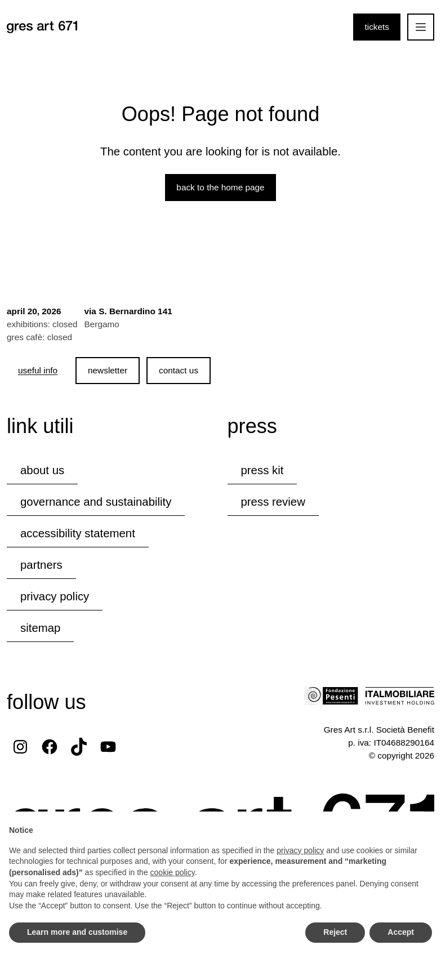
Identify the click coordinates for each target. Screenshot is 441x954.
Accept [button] (400, 932)
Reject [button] (335, 932)
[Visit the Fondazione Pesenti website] (331, 696)
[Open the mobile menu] (420, 27)
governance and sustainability (95, 502)
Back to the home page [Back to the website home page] (220, 187)
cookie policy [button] (172, 872)
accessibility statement (77, 533)
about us (42, 470)
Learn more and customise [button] (77, 932)
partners (41, 565)
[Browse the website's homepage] (42, 27)
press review (273, 502)
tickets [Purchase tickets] (376, 27)
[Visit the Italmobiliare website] (399, 696)
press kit (262, 470)
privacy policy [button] (300, 850)
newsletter (107, 370)
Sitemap (40, 628)
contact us (178, 370)
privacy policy (54, 596)
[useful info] (38, 370)
